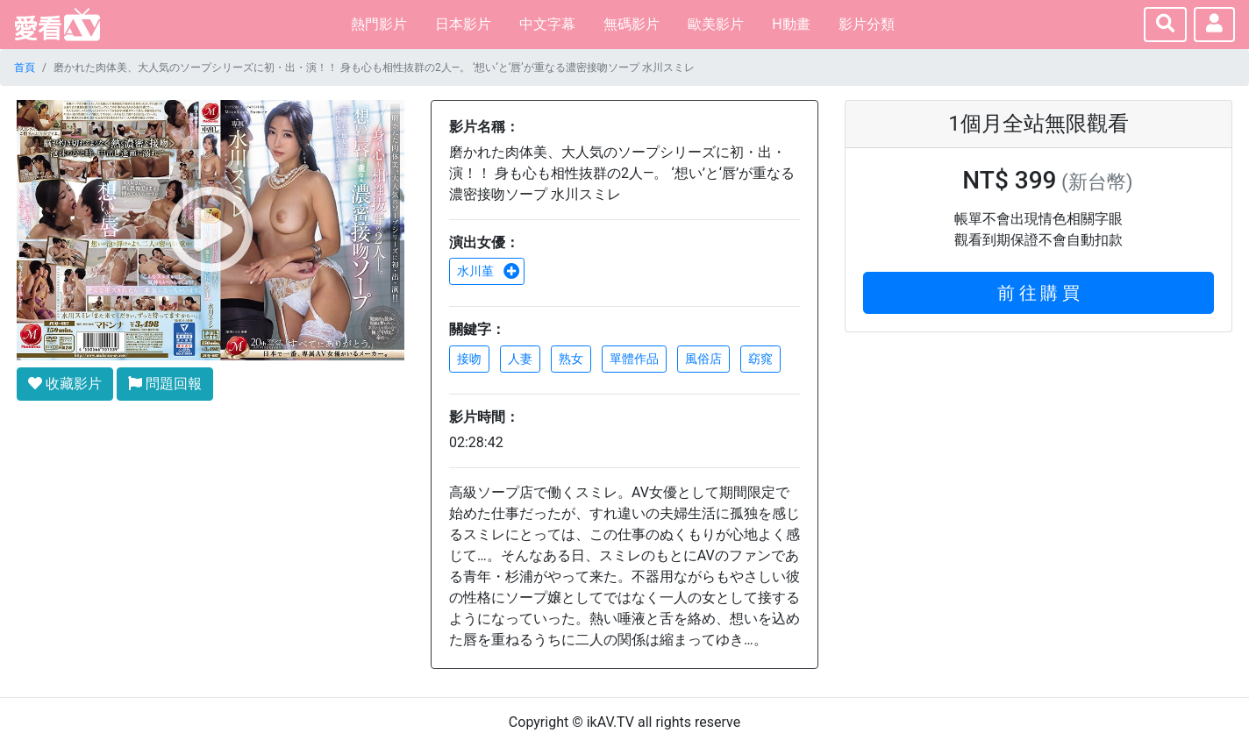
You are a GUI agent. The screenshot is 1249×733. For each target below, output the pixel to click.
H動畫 (791, 24)
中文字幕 (547, 24)
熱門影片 (379, 24)
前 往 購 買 (1039, 292)
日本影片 (463, 24)
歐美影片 (716, 24)
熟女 (571, 359)
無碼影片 (631, 24)
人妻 (520, 359)
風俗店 (703, 359)
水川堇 (488, 271)
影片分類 (867, 24)
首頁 (24, 67)
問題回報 (165, 383)
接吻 (469, 359)
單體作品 (634, 359)
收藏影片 (65, 383)
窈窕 (760, 359)
